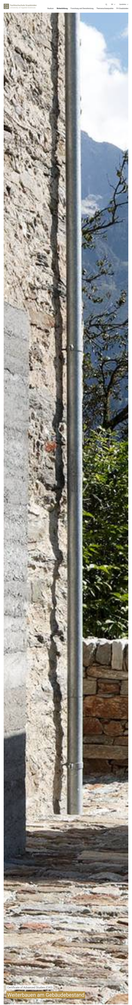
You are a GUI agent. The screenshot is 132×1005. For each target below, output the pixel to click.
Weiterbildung (62, 8)
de (112, 4)
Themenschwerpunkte (104, 8)
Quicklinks (122, 4)
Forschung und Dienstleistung (82, 8)
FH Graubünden (122, 8)
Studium (50, 8)
